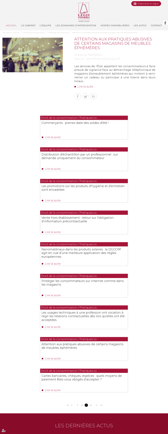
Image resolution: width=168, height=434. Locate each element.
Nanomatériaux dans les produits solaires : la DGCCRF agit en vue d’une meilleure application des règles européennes (40, 195)
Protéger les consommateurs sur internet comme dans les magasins (123, 191)
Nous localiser (14, 393)
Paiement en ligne (148, 3)
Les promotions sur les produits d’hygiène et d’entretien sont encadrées (39, 159)
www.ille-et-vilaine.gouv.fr (103, 58)
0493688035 (41, 381)
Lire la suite (85, 86)
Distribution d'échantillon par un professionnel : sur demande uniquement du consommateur (121, 126)
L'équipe (45, 25)
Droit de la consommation (34, 32)
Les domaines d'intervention (75, 25)
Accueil (11, 25)
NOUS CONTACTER (21, 387)
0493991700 (16, 381)
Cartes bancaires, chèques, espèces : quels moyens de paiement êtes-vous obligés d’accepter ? (83, 260)
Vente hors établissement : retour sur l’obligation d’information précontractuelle (124, 159)
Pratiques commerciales (58, 32)
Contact (105, 418)
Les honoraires (137, 418)
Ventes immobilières (114, 25)
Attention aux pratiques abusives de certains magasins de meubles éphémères (104, 32)
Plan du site (151, 418)
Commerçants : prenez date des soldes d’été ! (39, 124)
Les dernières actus (84, 308)
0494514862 (80, 377)
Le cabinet (28, 25)
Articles (92, 425)
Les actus (140, 25)
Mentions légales (78, 425)
